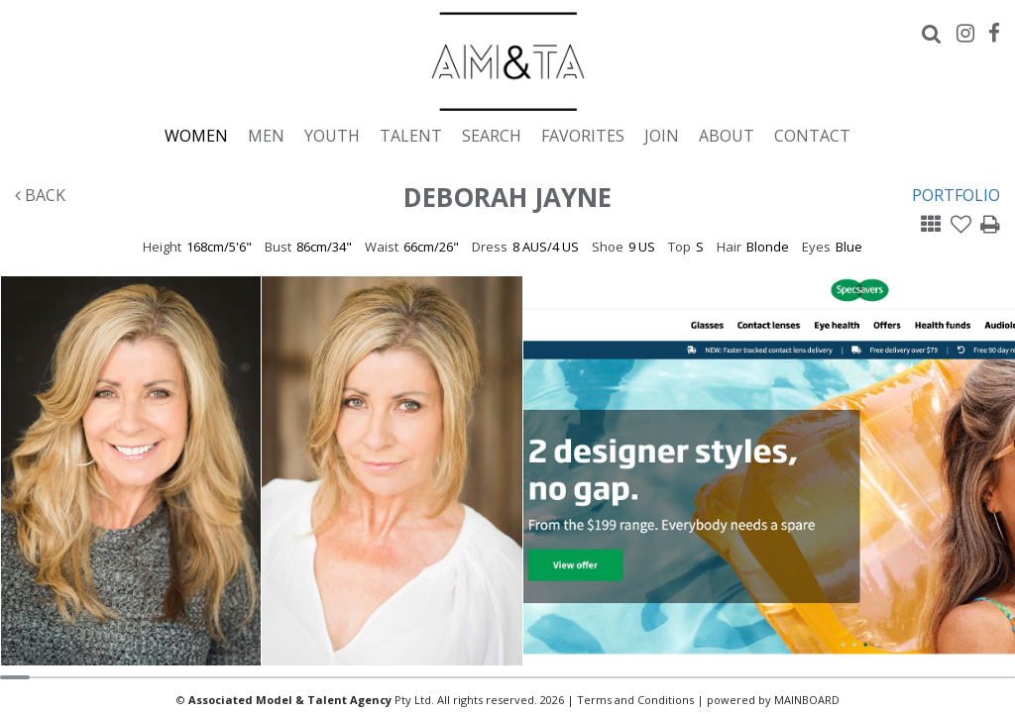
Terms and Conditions (635, 699)
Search (491, 135)
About (726, 135)
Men (266, 135)
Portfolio (956, 195)
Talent (411, 135)
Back (40, 195)
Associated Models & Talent (507, 61)
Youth (332, 135)
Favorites (582, 135)
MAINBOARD (807, 699)
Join (661, 135)
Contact (812, 135)
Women (196, 135)
